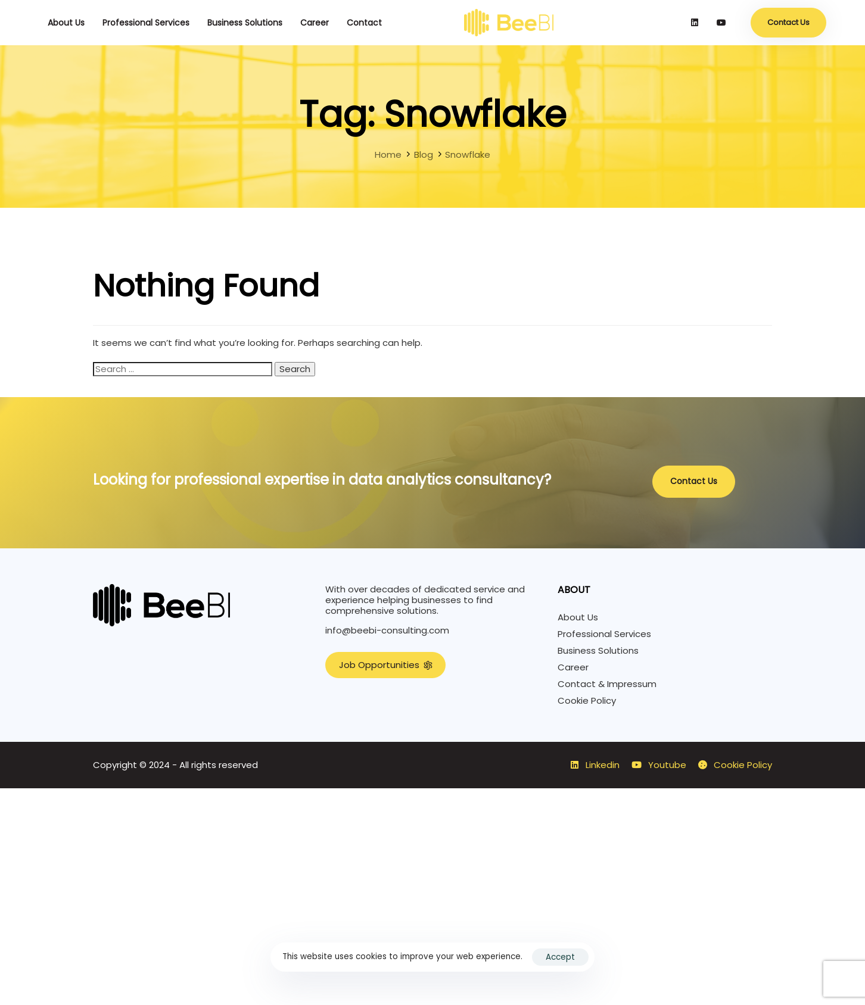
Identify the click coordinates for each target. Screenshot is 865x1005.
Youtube (658, 765)
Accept (560, 957)
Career (314, 23)
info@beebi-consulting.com (387, 630)
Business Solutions (244, 23)
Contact (364, 23)
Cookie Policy (587, 700)
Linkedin (595, 765)
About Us (66, 23)
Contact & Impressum (607, 684)
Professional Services (145, 23)
